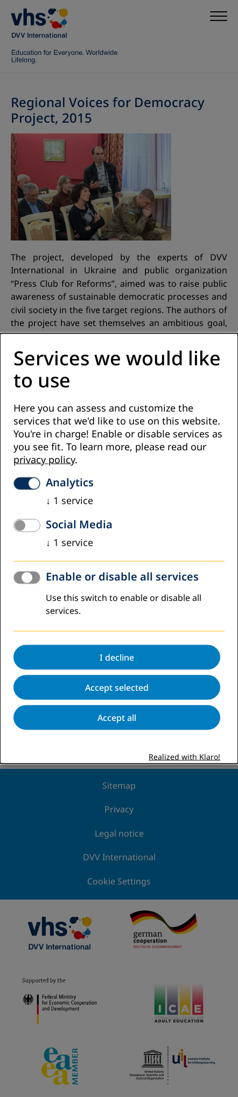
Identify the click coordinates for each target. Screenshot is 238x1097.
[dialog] (119, 548)
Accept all (116, 718)
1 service (69, 501)
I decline (117, 657)
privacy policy (44, 460)
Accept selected (117, 687)
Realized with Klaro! (184, 757)
